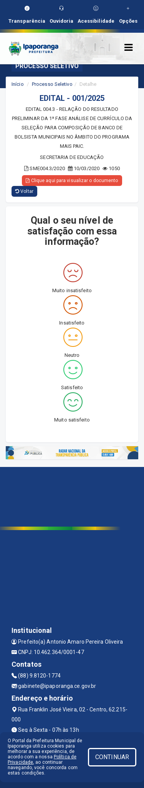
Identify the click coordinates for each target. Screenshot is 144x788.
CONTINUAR (112, 757)
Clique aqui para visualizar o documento (72, 180)
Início (18, 84)
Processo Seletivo (52, 84)
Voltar (24, 191)
